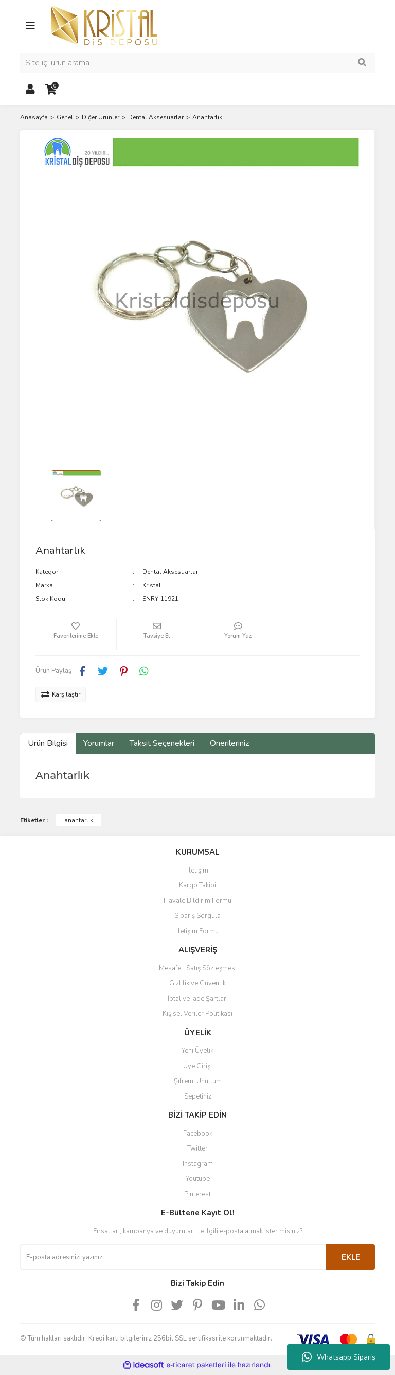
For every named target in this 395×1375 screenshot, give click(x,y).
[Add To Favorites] (75, 634)
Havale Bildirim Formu (197, 901)
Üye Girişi (197, 1066)
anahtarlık (78, 820)
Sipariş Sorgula (197, 915)
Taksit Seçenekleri (162, 743)
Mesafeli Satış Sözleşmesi (198, 968)
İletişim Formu (197, 931)
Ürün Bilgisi (48, 743)
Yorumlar (98, 743)
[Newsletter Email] (173, 1257)
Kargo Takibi (197, 885)
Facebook (197, 1133)
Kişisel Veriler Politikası (197, 1013)
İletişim (197, 870)
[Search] (197, 63)
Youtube (198, 1178)
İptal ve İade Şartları (198, 998)
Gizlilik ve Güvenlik (197, 983)
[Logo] (104, 25)
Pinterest (197, 1194)
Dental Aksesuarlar (170, 572)
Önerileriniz (229, 743)
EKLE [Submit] (351, 1257)
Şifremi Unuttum (198, 1081)
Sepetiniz (197, 1096)
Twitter (197, 1148)
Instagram (198, 1164)
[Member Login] (30, 89)
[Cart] (51, 89)
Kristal (151, 585)
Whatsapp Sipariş (338, 1357)
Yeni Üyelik (197, 1050)
